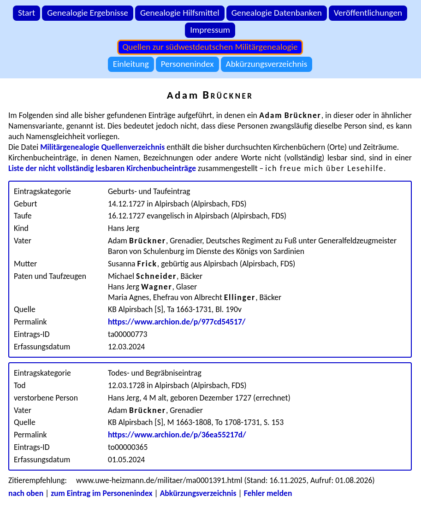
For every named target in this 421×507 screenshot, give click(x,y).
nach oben (25, 493)
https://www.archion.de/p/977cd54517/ (176, 322)
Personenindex (187, 64)
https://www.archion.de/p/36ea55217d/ (177, 435)
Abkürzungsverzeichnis (267, 64)
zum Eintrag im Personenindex (101, 493)
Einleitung (131, 64)
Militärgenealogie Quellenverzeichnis (102, 147)
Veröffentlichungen (368, 12)
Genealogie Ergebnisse (87, 12)
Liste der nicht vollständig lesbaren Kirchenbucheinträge (102, 168)
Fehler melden (268, 493)
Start (26, 12)
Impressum (210, 29)
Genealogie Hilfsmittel (179, 12)
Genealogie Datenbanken (276, 12)
